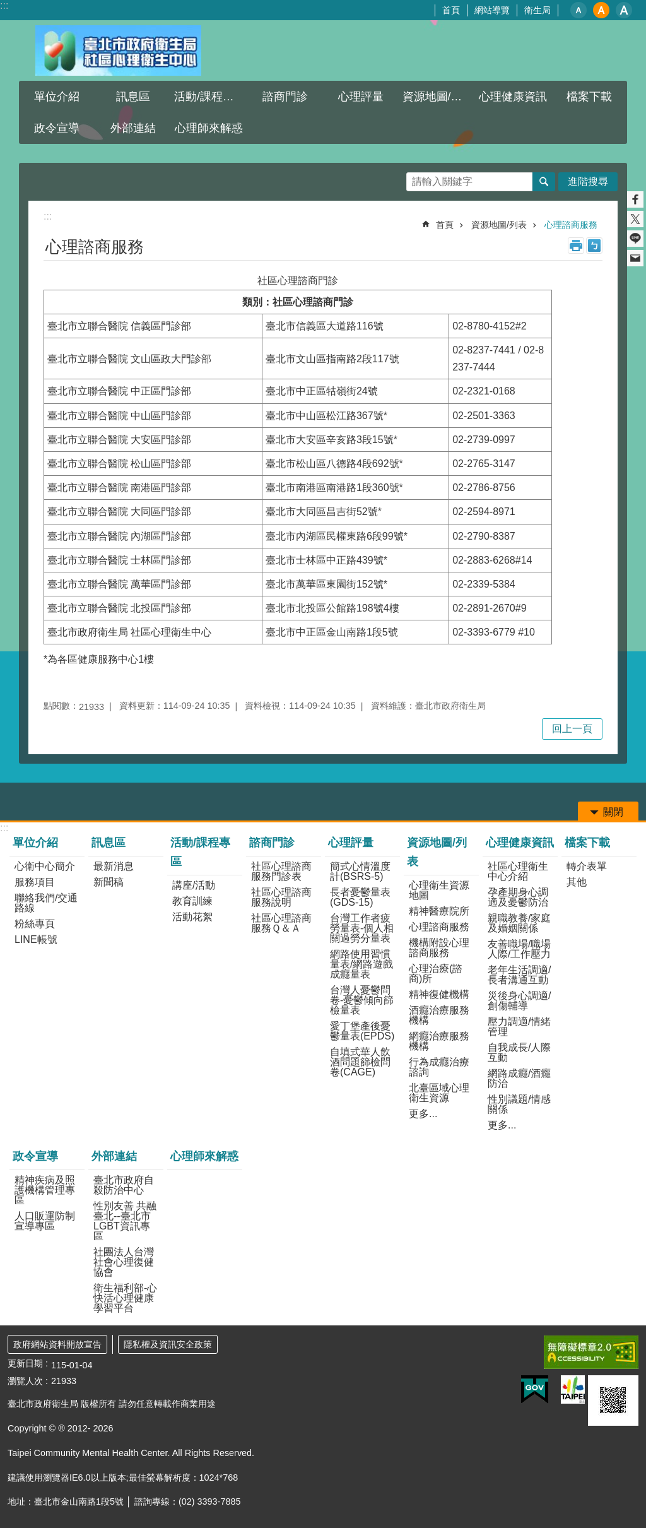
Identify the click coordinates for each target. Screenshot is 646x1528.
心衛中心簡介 (45, 866)
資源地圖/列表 (438, 96)
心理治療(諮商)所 (435, 973)
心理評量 (361, 96)
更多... (423, 1113)
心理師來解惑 (209, 128)
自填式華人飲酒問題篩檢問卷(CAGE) (360, 1061)
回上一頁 (572, 728)
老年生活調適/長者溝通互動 (519, 974)
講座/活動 (193, 885)
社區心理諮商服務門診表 (281, 871)
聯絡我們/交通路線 (46, 902)
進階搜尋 (588, 181)
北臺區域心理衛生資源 (439, 1092)
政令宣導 (56, 128)
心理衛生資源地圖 (439, 890)
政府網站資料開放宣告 (57, 1344)
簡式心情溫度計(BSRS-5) (360, 871)
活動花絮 (192, 916)
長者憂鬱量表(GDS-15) (360, 897)
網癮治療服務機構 (439, 1041)
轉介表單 (587, 866)
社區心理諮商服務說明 (281, 897)
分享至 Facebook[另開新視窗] (635, 199)
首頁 (451, 10)
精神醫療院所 (439, 911)
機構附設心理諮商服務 (439, 947)
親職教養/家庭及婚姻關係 (519, 923)
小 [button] (578, 10)
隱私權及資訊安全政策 (168, 1344)
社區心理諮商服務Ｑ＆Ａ (281, 923)
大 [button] (624, 10)
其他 (577, 882)
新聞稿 (108, 882)
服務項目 (35, 882)
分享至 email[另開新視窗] (635, 258)
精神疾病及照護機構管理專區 (45, 1190)
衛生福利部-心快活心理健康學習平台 (125, 1297)
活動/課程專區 (209, 96)
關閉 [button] (613, 812)
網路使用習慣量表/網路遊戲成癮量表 (361, 964)
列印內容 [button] (576, 245)
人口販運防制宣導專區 (45, 1221)
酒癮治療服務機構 (439, 1015)
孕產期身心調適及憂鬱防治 (518, 897)
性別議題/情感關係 (519, 1104)
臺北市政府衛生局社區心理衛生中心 (118, 50)
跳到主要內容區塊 (6, 6)
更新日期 (25, 1363)
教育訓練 (192, 901)
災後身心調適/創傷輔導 (519, 1000)
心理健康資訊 (513, 96)
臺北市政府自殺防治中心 (123, 1185)
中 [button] (601, 10)
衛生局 (537, 10)
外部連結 (133, 128)
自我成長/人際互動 (519, 1052)
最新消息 (113, 866)
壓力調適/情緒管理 (519, 1026)
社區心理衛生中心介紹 (518, 871)
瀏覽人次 (25, 1381)
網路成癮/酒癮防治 (519, 1078)
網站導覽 (492, 10)
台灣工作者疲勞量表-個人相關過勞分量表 (362, 928)
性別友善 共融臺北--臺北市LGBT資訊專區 (124, 1220)
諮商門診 (285, 96)
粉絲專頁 (35, 923)
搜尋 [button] (543, 181)
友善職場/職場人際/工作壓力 (519, 949)
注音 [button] (594, 245)
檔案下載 (589, 96)
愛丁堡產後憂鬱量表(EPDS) (362, 1031)
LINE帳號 (36, 939)
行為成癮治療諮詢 (439, 1067)
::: (4, 5)
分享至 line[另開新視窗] (635, 238)
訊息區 (133, 96)
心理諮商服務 (570, 225)
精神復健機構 (439, 994)
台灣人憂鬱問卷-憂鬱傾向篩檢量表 (362, 1000)
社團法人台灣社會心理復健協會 (123, 1262)
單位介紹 (56, 96)
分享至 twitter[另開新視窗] (635, 219)
